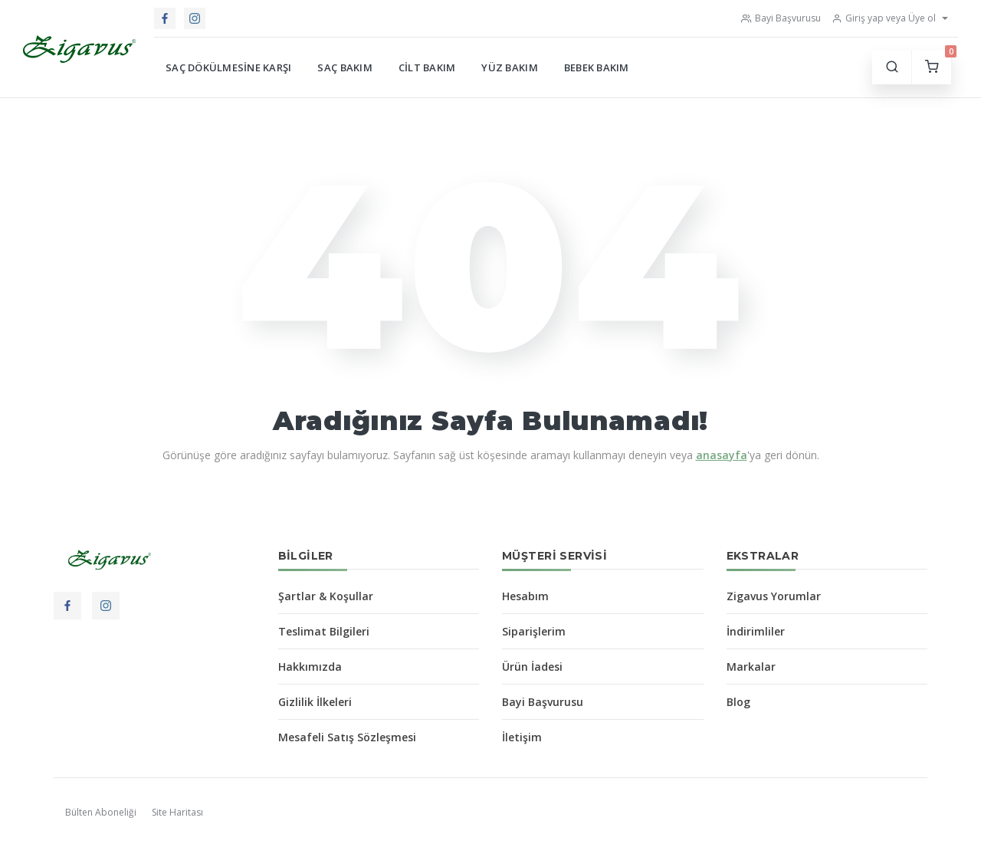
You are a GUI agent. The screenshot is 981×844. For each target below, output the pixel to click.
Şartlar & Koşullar (325, 596)
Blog (738, 702)
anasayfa (721, 455)
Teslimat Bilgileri (323, 631)
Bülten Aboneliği (100, 812)
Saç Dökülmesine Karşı (228, 67)
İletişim (522, 737)
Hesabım (525, 596)
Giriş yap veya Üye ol (884, 18)
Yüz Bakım (509, 67)
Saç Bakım (344, 67)
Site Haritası (177, 812)
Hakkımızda (310, 666)
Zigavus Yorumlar (774, 596)
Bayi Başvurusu (781, 18)
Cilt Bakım (427, 67)
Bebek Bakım (596, 67)
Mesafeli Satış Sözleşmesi (347, 737)
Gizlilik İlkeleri (315, 702)
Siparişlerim (534, 631)
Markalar (751, 666)
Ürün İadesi (532, 666)
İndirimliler (756, 631)
